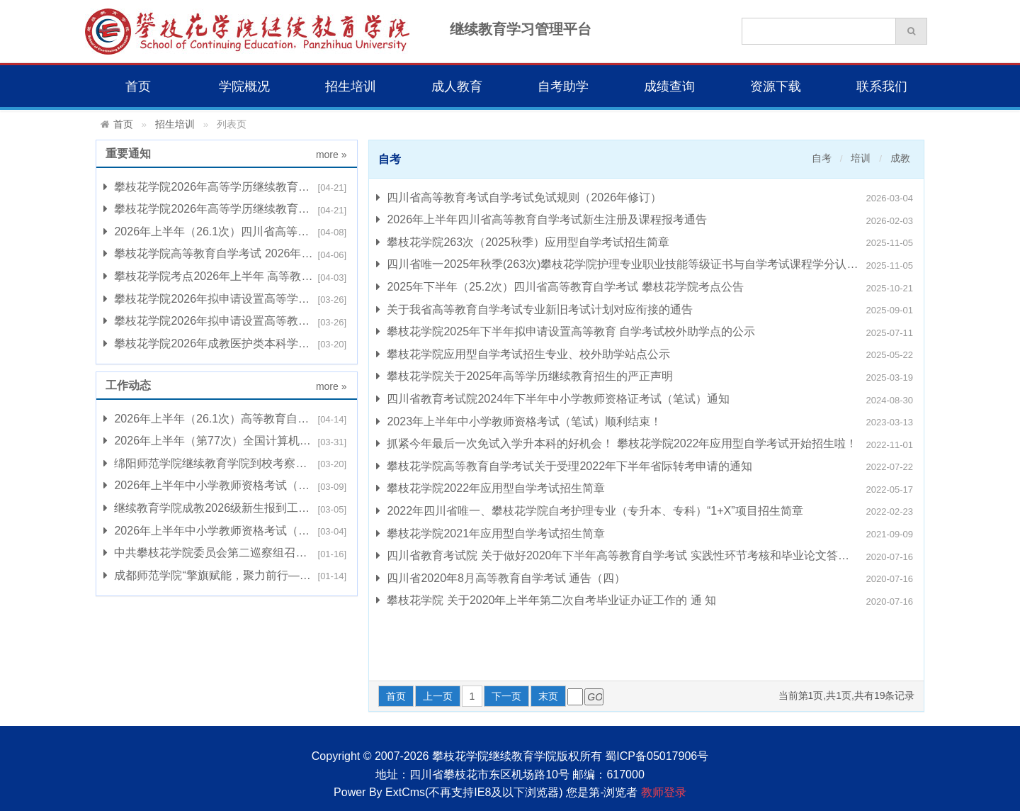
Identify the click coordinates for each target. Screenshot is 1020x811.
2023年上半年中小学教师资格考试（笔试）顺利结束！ (519, 422)
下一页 (506, 696)
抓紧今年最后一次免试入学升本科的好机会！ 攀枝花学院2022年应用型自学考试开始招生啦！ (616, 444)
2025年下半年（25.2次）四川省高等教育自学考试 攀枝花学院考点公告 (560, 287)
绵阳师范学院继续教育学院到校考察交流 (210, 463)
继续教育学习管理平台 (520, 29)
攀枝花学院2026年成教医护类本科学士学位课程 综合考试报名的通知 (226, 344)
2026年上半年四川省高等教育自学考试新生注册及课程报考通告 (541, 220)
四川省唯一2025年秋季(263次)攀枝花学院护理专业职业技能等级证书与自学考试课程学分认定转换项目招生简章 (646, 264)
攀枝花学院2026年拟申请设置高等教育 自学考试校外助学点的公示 (226, 321)
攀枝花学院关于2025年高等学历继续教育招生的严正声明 (524, 376)
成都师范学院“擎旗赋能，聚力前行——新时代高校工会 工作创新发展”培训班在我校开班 (226, 575)
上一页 (438, 696)
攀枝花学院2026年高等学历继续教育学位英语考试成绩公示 (226, 209)
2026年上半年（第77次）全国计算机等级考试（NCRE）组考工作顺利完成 (226, 441)
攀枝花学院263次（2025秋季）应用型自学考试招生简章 (522, 242)
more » (331, 154)
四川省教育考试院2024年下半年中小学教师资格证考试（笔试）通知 (553, 399)
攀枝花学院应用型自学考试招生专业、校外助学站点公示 (523, 354)
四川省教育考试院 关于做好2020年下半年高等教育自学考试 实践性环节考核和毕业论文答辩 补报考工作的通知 (646, 556)
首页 (138, 86)
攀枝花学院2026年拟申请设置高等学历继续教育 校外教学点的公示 (226, 299)
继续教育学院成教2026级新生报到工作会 (212, 508)
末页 (548, 696)
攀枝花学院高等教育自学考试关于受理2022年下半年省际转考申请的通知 (564, 466)
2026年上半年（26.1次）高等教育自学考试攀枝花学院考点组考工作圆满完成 (226, 419)
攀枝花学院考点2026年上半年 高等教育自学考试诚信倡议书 (226, 276)
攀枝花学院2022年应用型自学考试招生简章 (490, 488)
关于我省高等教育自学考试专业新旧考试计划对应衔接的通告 (534, 310)
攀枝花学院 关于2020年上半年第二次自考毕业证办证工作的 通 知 (546, 600)
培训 (861, 158)
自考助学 (563, 86)
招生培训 (350, 86)
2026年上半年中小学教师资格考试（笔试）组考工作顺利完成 (226, 485)
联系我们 (881, 86)
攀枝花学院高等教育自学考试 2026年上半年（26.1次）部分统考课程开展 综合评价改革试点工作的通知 (226, 254)
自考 (822, 158)
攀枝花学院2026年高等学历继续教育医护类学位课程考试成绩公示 (226, 187)
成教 (900, 158)
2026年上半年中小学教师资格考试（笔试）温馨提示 (226, 531)
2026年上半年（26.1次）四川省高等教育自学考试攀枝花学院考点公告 (226, 232)
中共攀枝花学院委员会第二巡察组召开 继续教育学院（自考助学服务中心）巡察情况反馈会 (226, 553)
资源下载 (775, 86)
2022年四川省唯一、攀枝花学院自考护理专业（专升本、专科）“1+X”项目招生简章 (589, 511)
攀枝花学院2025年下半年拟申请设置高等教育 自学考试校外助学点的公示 (565, 332)
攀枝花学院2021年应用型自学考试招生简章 (490, 534)
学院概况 (244, 86)
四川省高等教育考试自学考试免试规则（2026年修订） (519, 198)
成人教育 (456, 86)
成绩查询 (669, 86)
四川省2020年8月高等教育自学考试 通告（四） (500, 578)
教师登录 (663, 792)
